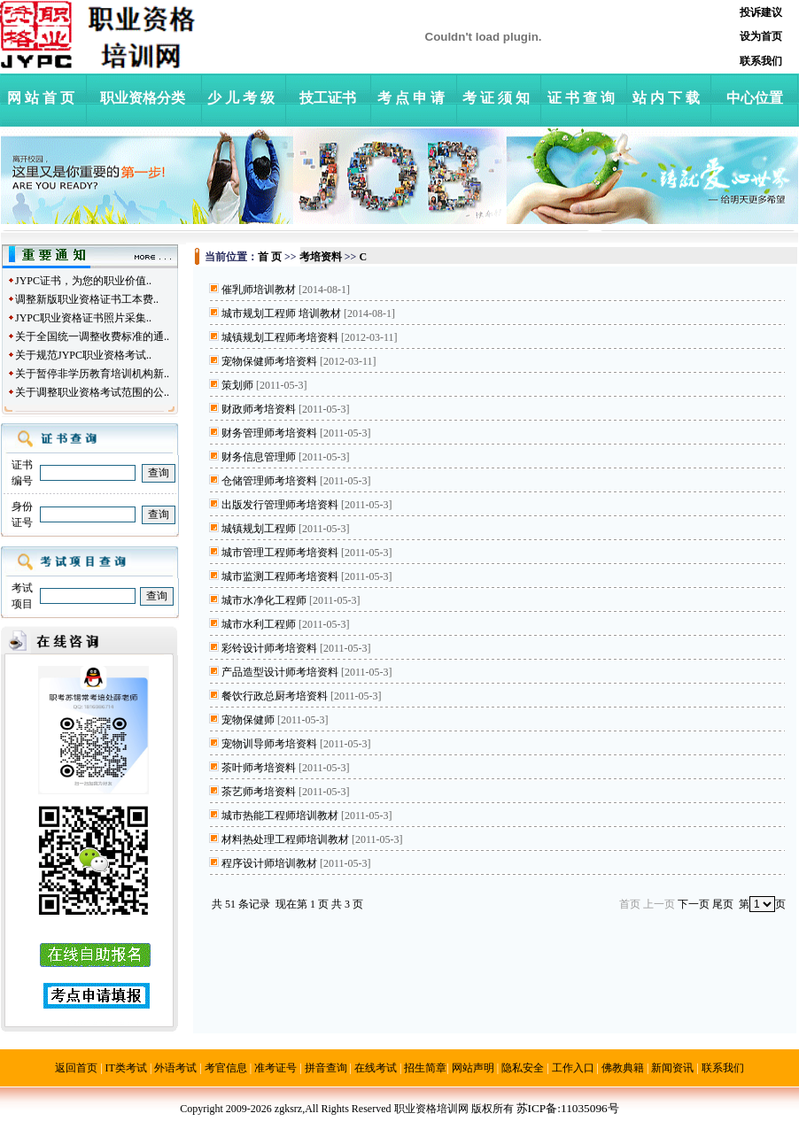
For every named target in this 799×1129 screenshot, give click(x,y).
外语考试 (175, 1068)
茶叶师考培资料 (258, 768)
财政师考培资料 (258, 409)
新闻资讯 (672, 1068)
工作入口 (573, 1068)
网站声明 (473, 1068)
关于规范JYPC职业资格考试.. (83, 355)
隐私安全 (522, 1068)
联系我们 (723, 1068)
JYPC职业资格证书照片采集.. (83, 318)
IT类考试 (126, 1068)
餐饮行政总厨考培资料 (274, 696)
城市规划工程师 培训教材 (281, 313)
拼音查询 (326, 1068)
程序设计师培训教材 (269, 863)
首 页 (270, 257)
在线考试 (375, 1068)
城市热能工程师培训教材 (279, 815)
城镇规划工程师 (258, 528)
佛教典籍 (622, 1068)
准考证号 (275, 1068)
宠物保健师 (248, 720)
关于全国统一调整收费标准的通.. (92, 336)
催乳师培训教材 (258, 289)
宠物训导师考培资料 (269, 744)
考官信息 (226, 1068)
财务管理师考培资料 (269, 433)
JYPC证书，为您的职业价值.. (83, 281)
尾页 (722, 904)
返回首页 (76, 1068)
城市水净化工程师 (263, 600)
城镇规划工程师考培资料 (279, 337)
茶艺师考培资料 (258, 791)
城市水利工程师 (258, 624)
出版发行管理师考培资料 (279, 505)
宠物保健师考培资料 (269, 361)
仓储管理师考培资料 (269, 481)
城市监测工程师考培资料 (279, 576)
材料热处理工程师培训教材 (285, 839)
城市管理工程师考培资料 (279, 552)
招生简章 (425, 1068)
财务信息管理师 (258, 457)
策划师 (237, 385)
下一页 (694, 904)
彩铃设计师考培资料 (269, 648)
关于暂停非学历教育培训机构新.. (92, 373)
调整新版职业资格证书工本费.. (87, 299)
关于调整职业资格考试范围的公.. (92, 392)
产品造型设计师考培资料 (279, 672)
